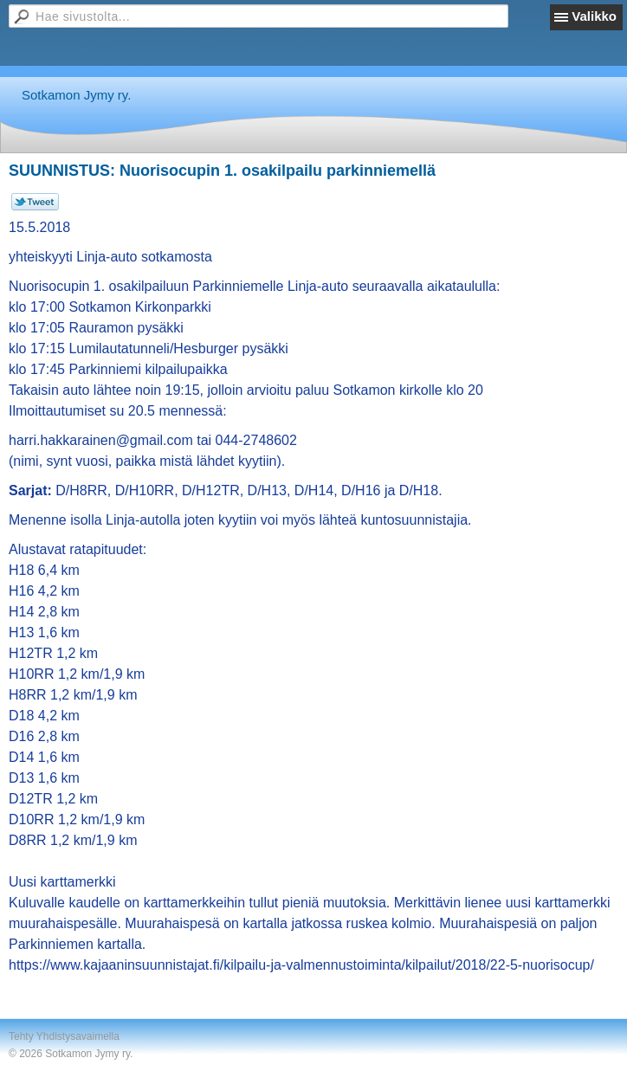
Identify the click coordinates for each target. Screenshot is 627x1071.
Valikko (594, 16)
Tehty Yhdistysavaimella (64, 1036)
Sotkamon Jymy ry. (76, 94)
